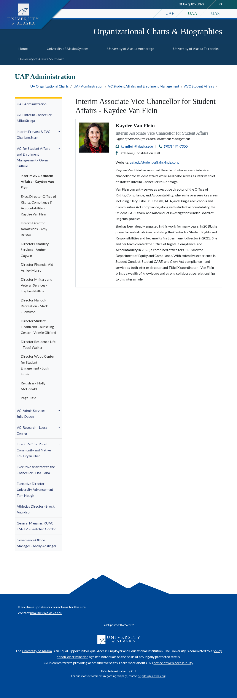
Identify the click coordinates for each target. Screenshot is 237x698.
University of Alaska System (66, 48)
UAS (215, 13)
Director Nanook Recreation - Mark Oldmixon (34, 306)
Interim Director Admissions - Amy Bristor (34, 229)
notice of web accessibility (173, 663)
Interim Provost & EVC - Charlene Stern (34, 134)
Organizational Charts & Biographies (158, 31)
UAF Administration (88, 86)
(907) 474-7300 (176, 146)
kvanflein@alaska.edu (137, 146)
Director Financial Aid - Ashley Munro (38, 267)
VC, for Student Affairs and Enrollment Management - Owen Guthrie (33, 157)
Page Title (28, 398)
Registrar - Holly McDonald (33, 386)
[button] (59, 131)
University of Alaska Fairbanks (195, 48)
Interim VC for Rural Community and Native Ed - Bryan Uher (34, 450)
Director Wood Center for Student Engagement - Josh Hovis (37, 365)
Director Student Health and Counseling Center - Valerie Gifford (38, 327)
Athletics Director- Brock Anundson (36, 509)
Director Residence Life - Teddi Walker (38, 344)
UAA (192, 13)
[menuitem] (38, 104)
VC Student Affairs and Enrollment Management (143, 86)
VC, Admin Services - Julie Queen (32, 413)
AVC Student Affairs (199, 86)
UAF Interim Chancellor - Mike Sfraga (35, 118)
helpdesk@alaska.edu (151, 676)
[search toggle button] (221, 4)
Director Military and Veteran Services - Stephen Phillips (36, 285)
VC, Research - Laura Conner (32, 430)
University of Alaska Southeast (40, 58)
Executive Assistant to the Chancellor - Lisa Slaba (36, 470)
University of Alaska (37, 651)
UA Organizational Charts (49, 86)
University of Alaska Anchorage (129, 48)
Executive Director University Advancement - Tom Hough (36, 489)
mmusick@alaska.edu (46, 613)
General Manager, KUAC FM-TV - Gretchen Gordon (36, 526)
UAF (169, 13)
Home (22, 48)
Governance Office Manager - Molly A (36, 543)
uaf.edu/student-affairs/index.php (154, 162)
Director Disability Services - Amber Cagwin (35, 249)
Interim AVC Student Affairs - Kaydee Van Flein (37, 181)
